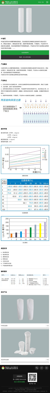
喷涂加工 (21, 391)
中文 (39, 2)
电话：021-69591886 (25, 57)
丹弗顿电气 (26, 391)
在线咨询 (19, 376)
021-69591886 (19, 382)
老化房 (30, 391)
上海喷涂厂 (15, 391)
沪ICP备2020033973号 (36, 388)
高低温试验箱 (36, 391)
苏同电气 (10, 391)
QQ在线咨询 (25, 52)
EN (43, 2)
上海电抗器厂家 (43, 391)
